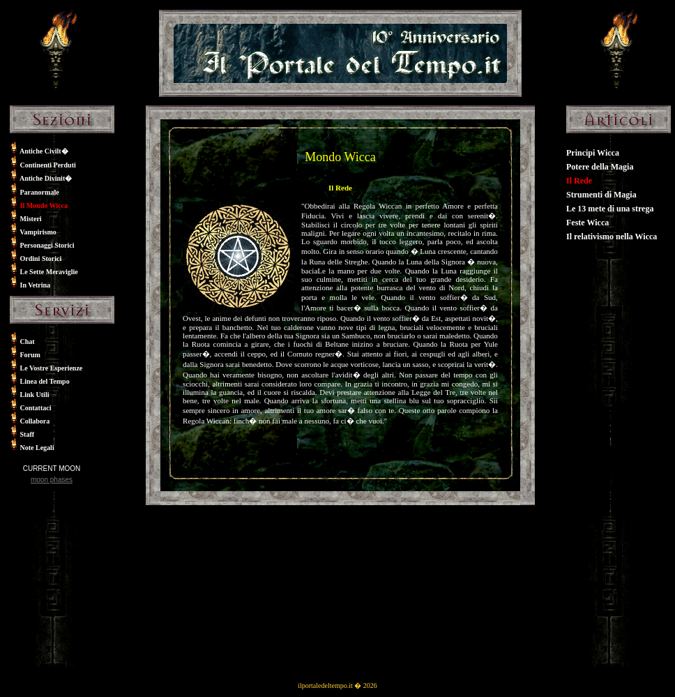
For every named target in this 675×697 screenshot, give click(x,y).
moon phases (52, 480)
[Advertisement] (51, 581)
